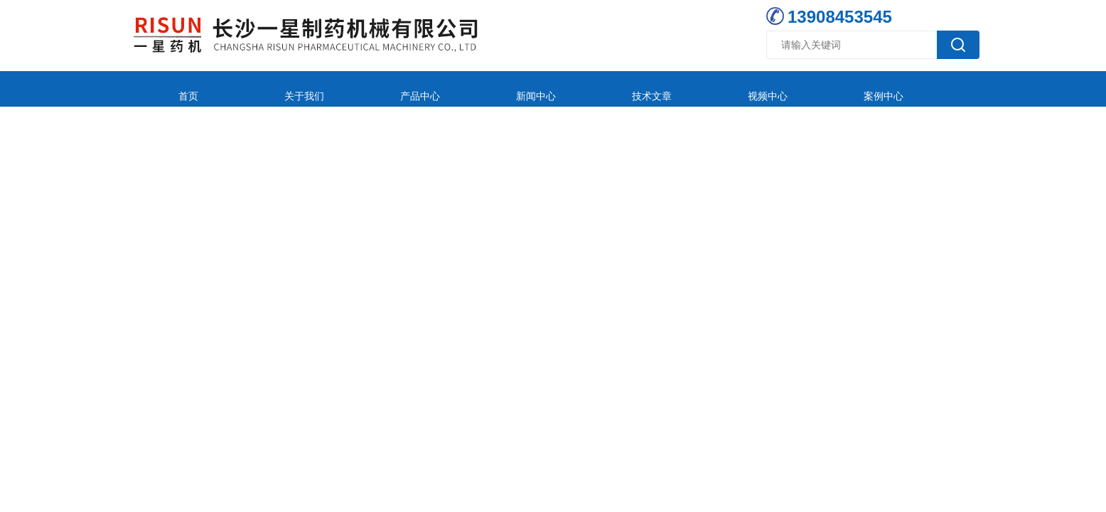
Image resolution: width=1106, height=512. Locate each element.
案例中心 (741, 88)
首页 (174, 88)
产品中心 (363, 88)
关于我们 (268, 88)
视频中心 (647, 88)
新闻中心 (457, 88)
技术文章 (552, 88)
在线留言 (836, 88)
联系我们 (930, 88)
